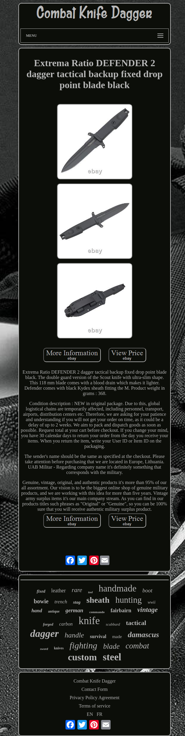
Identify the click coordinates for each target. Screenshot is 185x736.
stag (76, 602)
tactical (136, 622)
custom (82, 657)
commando (97, 612)
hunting (128, 600)
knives (59, 648)
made (117, 636)
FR (100, 714)
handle (74, 635)
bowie (41, 601)
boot (147, 590)
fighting (83, 645)
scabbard (113, 624)
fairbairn (121, 610)
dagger (44, 633)
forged (48, 624)
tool (90, 592)
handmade (117, 588)
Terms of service (94, 705)
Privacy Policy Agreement (94, 697)
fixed (41, 591)
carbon (66, 623)
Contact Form (95, 689)
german (74, 610)
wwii (151, 602)
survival (98, 636)
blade (111, 646)
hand (36, 610)
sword (44, 649)
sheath (97, 600)
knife (89, 620)
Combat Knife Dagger (95, 680)
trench (61, 602)
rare (77, 590)
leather (58, 591)
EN (90, 714)
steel (112, 657)
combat (137, 645)
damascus (143, 634)
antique (54, 611)
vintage (147, 609)
